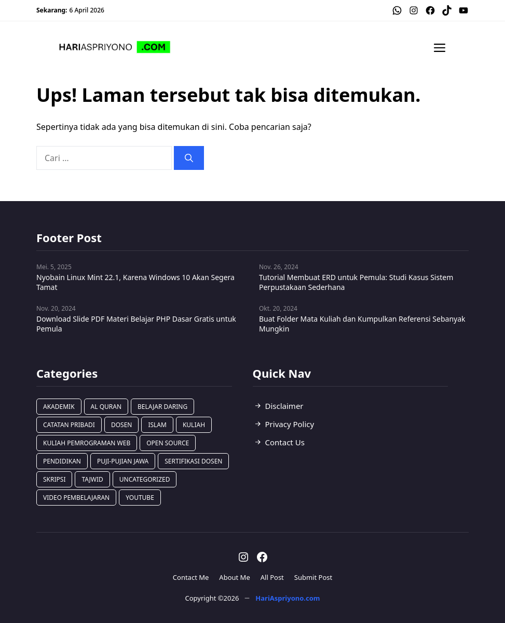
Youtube (140, 497)
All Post (272, 577)
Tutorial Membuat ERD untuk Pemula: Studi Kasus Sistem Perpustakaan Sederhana (356, 282)
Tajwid (92, 479)
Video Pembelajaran (76, 497)
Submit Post (313, 577)
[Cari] (189, 158)
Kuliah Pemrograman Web (86, 443)
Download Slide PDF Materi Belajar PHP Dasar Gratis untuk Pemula (136, 324)
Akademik (59, 406)
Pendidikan (62, 461)
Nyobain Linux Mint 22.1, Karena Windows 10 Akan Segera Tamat (135, 282)
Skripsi (54, 479)
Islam (157, 424)
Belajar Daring (162, 406)
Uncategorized (144, 479)
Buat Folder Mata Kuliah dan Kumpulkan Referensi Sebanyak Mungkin (362, 324)
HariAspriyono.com (287, 598)
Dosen (121, 424)
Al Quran (106, 406)
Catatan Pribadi (69, 424)
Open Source (167, 443)
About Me (234, 577)
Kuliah (194, 424)
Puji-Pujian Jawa (122, 461)
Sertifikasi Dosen (193, 461)
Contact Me (191, 577)
